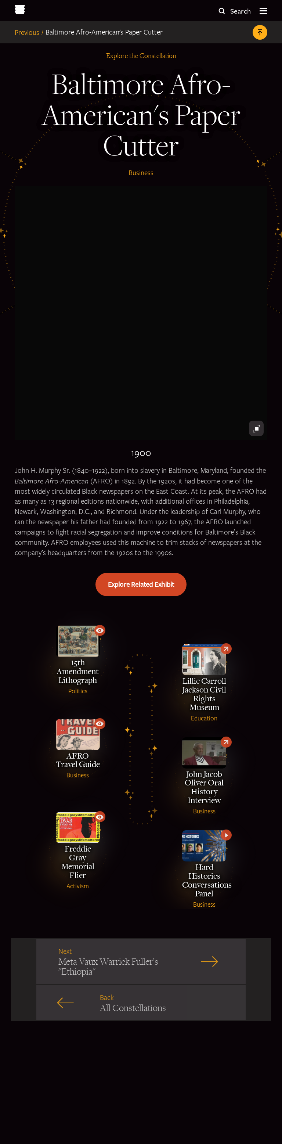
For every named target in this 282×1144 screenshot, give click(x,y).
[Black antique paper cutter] (141, 313)
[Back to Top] (260, 32)
